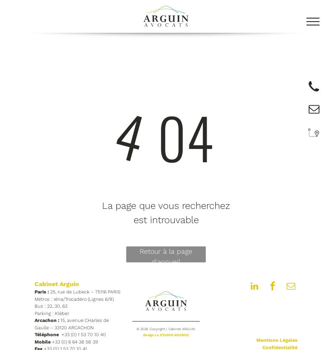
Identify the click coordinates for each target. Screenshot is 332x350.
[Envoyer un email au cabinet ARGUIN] (314, 112)
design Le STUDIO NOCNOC (166, 335)
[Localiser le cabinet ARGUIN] (313, 138)
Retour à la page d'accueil (166, 254)
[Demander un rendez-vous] (313, 92)
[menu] (313, 21)
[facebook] (272, 287)
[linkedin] (254, 287)
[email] (290, 287)
